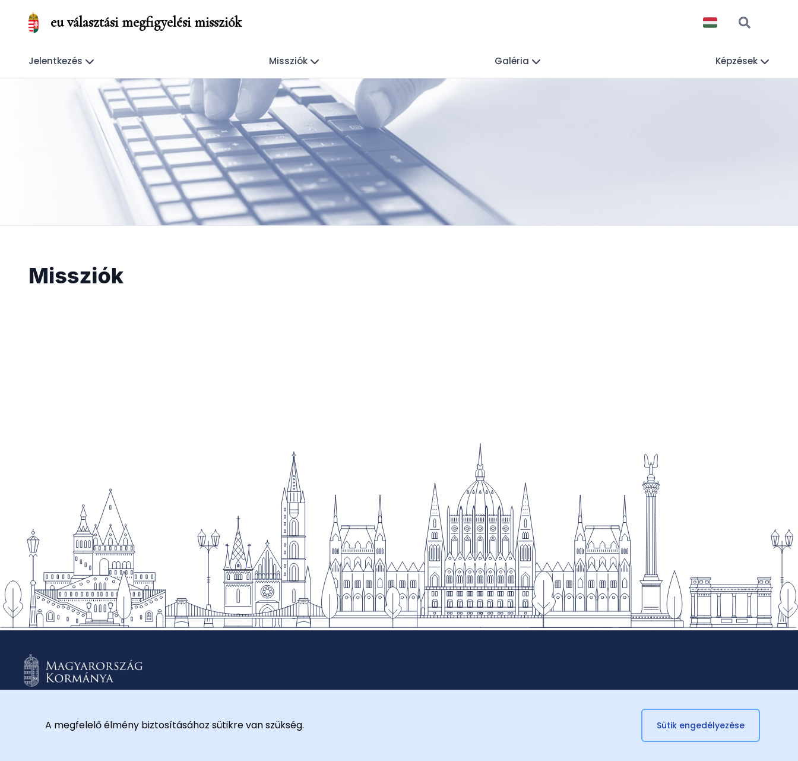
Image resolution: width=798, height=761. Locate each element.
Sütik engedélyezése (701, 725)
